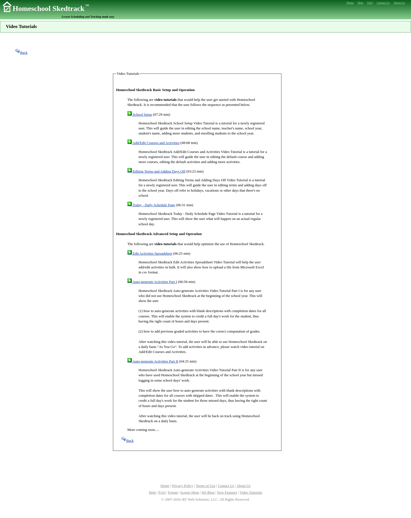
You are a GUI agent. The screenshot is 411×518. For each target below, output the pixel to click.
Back (21, 52)
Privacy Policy (182, 486)
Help (152, 492)
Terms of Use (205, 486)
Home (164, 486)
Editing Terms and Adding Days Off (156, 171)
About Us (244, 486)
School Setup (139, 114)
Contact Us (226, 486)
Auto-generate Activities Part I (152, 282)
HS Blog (208, 492)
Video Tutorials (251, 492)
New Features (227, 492)
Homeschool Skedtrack (51, 8)
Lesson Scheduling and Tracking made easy (88, 16)
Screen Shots (189, 492)
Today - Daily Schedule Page (151, 205)
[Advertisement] (205, 51)
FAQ (161, 492)
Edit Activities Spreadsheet (149, 253)
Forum (173, 492)
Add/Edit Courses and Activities (153, 143)
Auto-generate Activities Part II (152, 361)
